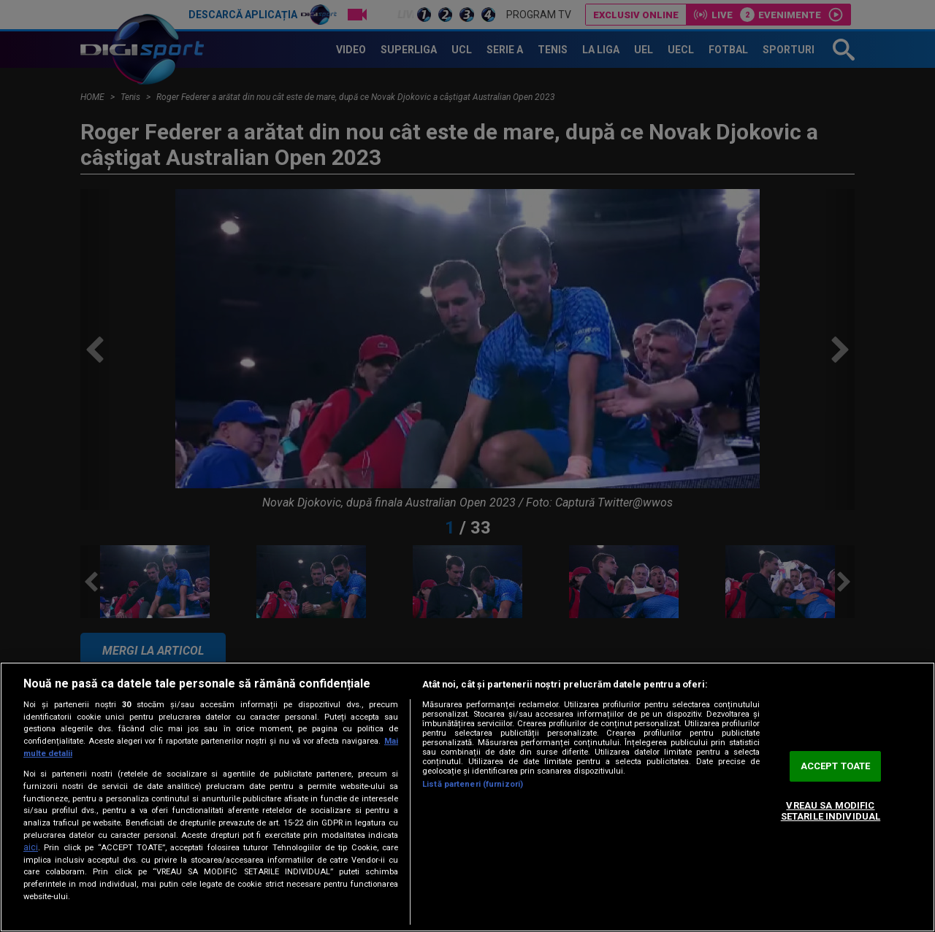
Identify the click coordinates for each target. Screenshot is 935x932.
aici (30, 847)
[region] (467, 797)
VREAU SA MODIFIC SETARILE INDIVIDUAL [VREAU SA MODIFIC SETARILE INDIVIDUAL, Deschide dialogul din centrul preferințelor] (830, 811)
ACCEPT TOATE (836, 765)
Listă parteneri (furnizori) (472, 784)
